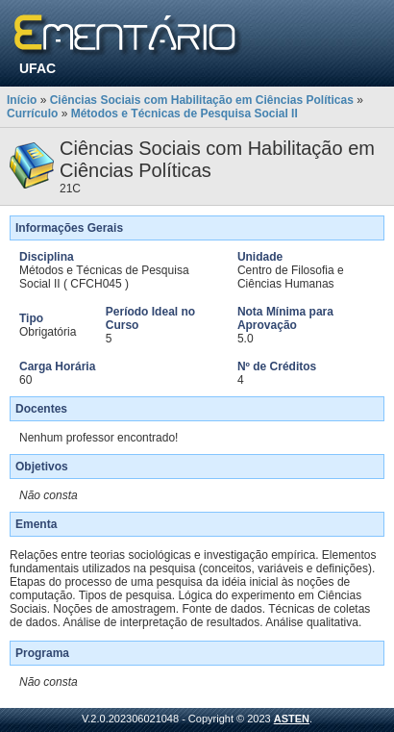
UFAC (37, 68)
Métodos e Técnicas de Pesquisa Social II (184, 113)
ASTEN (291, 718)
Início (22, 100)
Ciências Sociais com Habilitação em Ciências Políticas (202, 100)
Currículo (32, 113)
